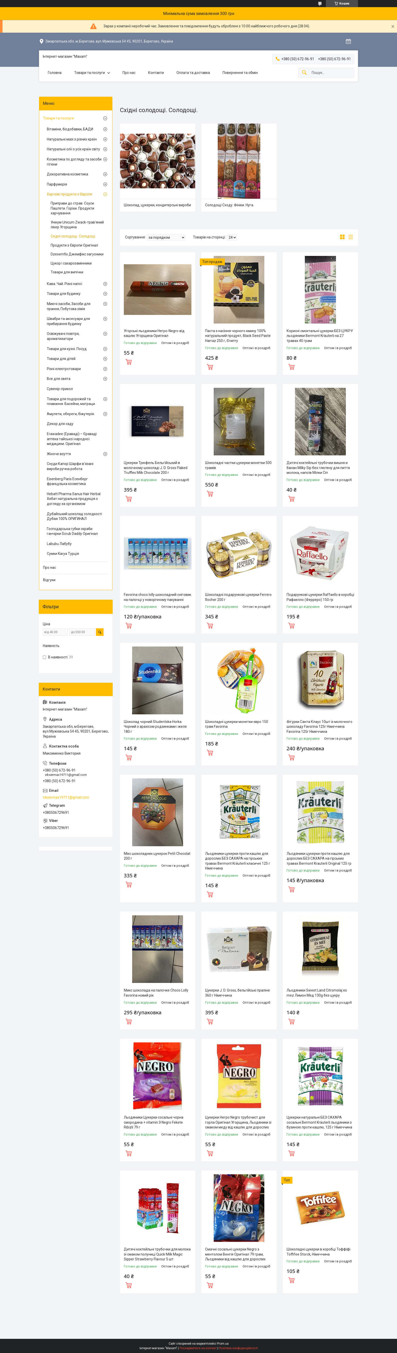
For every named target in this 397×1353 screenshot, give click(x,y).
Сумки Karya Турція (63, 554)
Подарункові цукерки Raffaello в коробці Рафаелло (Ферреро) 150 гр (320, 597)
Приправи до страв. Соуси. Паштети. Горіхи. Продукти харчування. (73, 208)
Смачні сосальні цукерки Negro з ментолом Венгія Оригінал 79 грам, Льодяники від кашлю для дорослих (235, 1254)
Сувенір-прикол (60, 389)
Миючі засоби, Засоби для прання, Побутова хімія (68, 306)
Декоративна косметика (67, 174)
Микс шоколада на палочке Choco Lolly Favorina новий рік (156, 992)
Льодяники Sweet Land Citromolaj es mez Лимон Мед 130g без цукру (317, 992)
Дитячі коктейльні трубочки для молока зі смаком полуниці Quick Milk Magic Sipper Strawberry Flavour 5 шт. (157, 1254)
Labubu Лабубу (59, 544)
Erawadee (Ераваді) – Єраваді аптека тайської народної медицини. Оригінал (72, 439)
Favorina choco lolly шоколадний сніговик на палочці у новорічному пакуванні (157, 597)
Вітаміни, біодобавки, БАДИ (70, 129)
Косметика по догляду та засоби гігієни (74, 161)
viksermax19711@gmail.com (66, 797)
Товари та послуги (89, 73)
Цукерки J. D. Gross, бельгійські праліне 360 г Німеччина (237, 992)
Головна (55, 73)
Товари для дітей (61, 359)
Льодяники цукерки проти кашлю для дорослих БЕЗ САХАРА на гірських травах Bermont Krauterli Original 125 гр (319, 858)
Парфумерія (57, 184)
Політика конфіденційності (238, 1348)
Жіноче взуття (59, 454)
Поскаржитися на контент (198, 1348)
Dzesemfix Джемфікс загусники (77, 254)
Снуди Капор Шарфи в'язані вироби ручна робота (70, 466)
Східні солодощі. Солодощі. (73, 236)
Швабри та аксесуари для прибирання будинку (68, 321)
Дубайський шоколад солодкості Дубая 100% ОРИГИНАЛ (74, 516)
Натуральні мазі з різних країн (72, 139)
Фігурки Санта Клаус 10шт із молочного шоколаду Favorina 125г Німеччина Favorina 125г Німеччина (319, 727)
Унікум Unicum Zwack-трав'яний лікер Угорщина (77, 224)
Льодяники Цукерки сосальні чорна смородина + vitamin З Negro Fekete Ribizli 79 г (153, 1122)
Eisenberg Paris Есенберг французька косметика (67, 481)
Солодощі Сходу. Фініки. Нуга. (229, 205)
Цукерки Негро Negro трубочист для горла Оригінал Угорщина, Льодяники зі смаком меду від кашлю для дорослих (238, 1122)
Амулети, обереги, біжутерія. (71, 414)
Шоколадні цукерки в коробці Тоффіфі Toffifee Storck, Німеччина (318, 1251)
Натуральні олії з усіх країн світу (73, 149)
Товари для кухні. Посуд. (67, 349)
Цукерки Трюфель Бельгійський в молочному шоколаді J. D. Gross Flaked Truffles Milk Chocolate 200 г (155, 468)
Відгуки (49, 580)
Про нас (129, 73)
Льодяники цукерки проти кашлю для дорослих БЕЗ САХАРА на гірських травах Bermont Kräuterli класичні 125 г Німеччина (237, 861)
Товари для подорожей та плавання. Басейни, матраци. (71, 401)
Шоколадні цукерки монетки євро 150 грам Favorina (236, 724)
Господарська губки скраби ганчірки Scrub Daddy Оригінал (72, 531)
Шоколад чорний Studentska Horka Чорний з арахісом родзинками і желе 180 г (155, 727)
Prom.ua (223, 1343)
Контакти (156, 73)
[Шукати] (304, 73)
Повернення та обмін (240, 73)
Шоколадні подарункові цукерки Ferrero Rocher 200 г (238, 597)
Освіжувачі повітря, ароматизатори (63, 336)
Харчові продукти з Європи (69, 194)
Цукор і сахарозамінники (71, 263)
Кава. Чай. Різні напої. (65, 284)
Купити (128, 361)
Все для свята (58, 379)
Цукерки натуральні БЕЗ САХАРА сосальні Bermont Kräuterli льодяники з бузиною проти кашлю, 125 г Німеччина (319, 1122)
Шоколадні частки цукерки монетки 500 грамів (238, 465)
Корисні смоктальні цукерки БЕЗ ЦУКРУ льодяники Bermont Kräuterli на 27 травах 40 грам (320, 336)
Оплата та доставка (193, 73)
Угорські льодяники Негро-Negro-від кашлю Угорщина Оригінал (154, 333)
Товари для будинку (64, 294)
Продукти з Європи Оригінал (74, 245)
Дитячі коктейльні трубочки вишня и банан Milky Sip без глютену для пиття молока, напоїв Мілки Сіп (318, 468)
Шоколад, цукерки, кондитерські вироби (157, 205)
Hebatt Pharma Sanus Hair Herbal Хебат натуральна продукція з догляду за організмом (74, 499)
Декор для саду (60, 424)
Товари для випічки (67, 272)
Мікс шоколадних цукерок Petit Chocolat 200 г (157, 856)
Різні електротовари (64, 369)
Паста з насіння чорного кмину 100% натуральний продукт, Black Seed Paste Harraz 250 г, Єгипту (238, 336)
